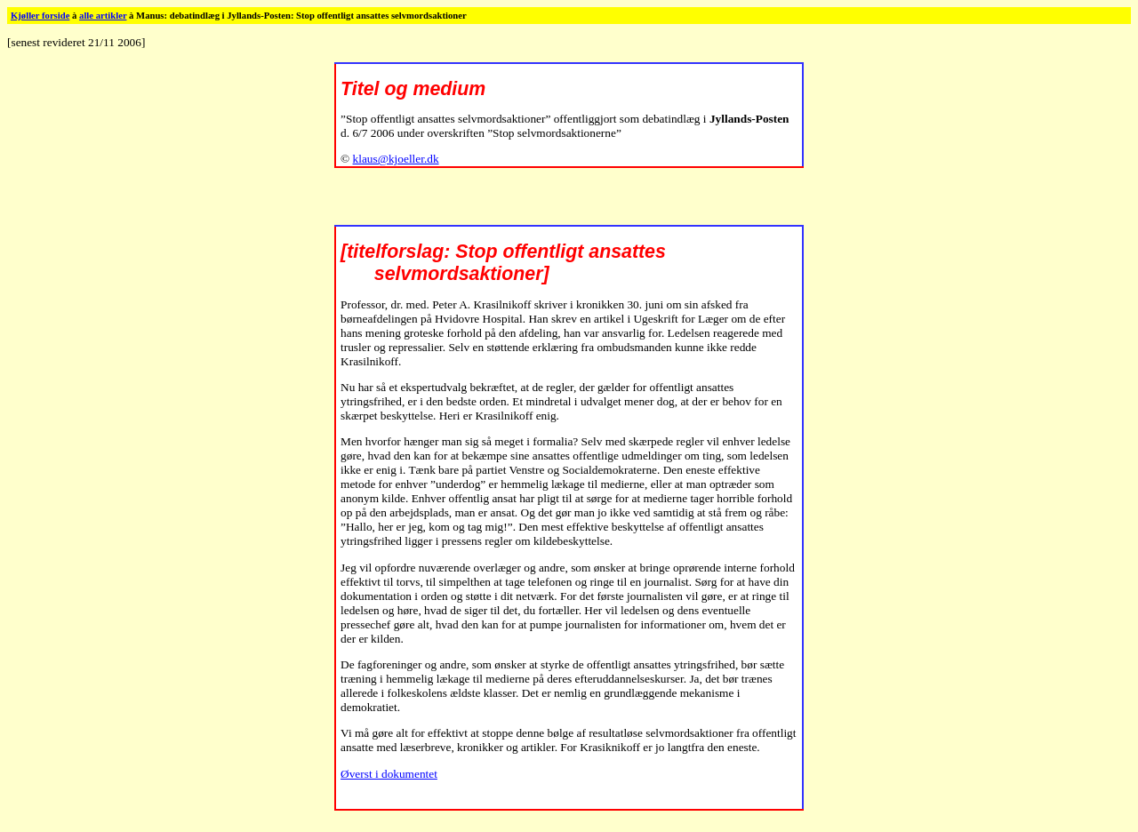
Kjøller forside (40, 15)
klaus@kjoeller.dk (396, 158)
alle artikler (102, 15)
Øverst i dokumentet (389, 773)
